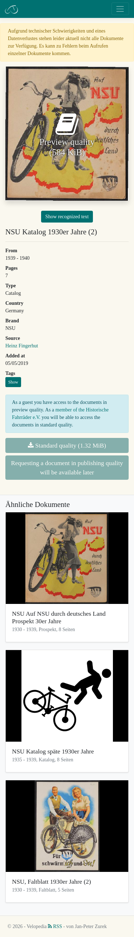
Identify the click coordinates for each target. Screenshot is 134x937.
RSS (55, 926)
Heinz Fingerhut (21, 345)
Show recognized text (67, 216)
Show (13, 382)
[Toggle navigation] (120, 9)
